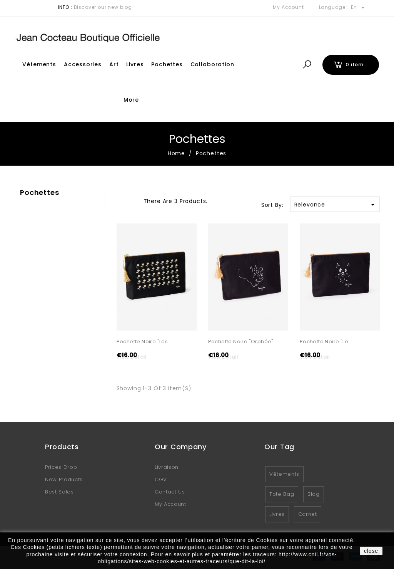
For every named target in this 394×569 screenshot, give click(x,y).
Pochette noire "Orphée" (241, 342)
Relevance (335, 204)
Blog (313, 494)
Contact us (170, 492)
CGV (161, 479)
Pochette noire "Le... (326, 342)
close (371, 551)
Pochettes (167, 64)
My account (170, 504)
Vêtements (39, 64)
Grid (120, 200)
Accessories (83, 64)
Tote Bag (281, 494)
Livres (135, 64)
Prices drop (61, 467)
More (131, 100)
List (134, 200)
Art (114, 64)
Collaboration (212, 64)
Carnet (307, 514)
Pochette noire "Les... (144, 342)
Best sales (59, 492)
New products (64, 479)
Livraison (167, 467)
